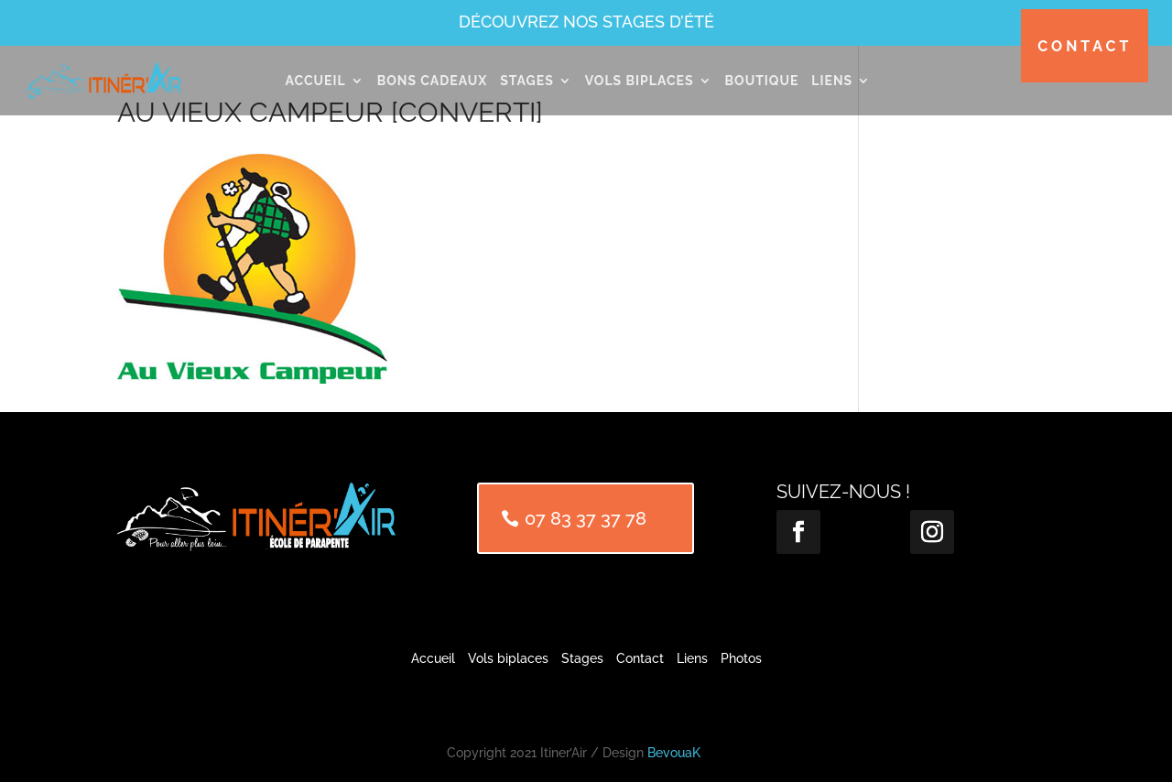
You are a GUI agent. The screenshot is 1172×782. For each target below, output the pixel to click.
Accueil (315, 80)
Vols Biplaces (639, 80)
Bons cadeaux (432, 80)
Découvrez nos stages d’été (586, 21)
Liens (831, 80)
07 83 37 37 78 (585, 518)
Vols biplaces (508, 659)
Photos (741, 659)
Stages (527, 80)
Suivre (857, 530)
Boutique (762, 80)
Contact (1084, 46)
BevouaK (673, 752)
